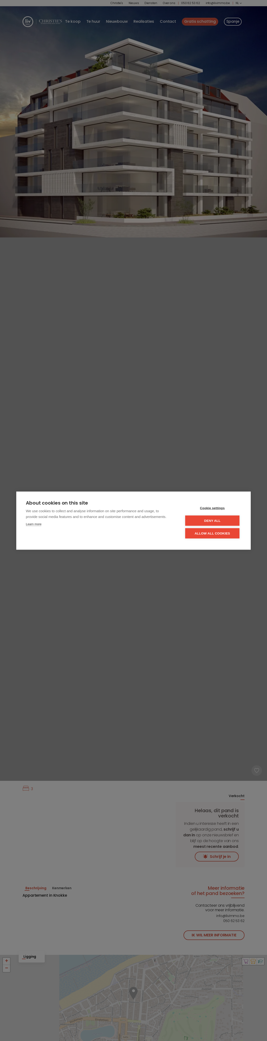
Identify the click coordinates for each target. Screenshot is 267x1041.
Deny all (212, 520)
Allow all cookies (212, 533)
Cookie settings (212, 508)
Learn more (33, 524)
